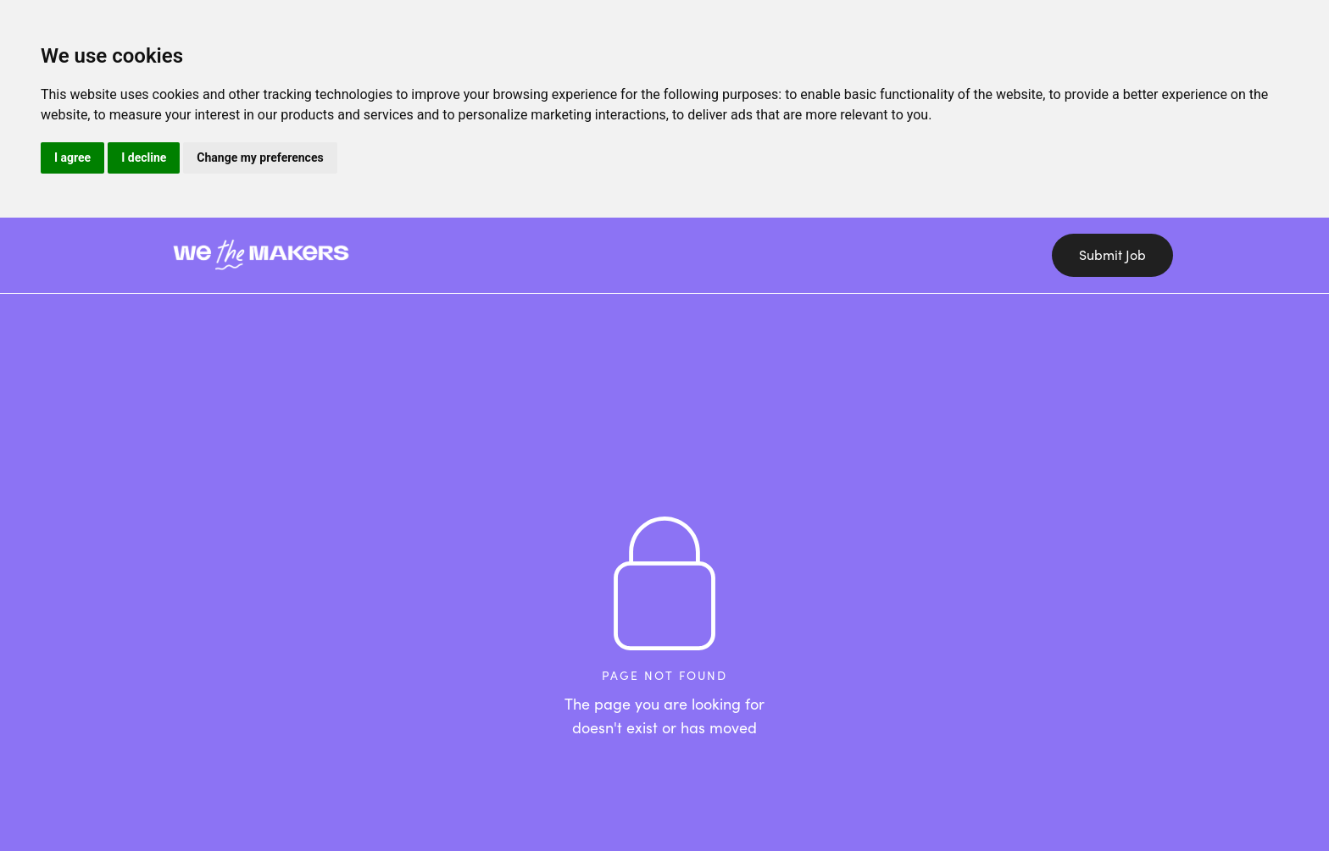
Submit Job (1112, 254)
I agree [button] (72, 157)
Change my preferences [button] (260, 157)
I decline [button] (143, 157)
